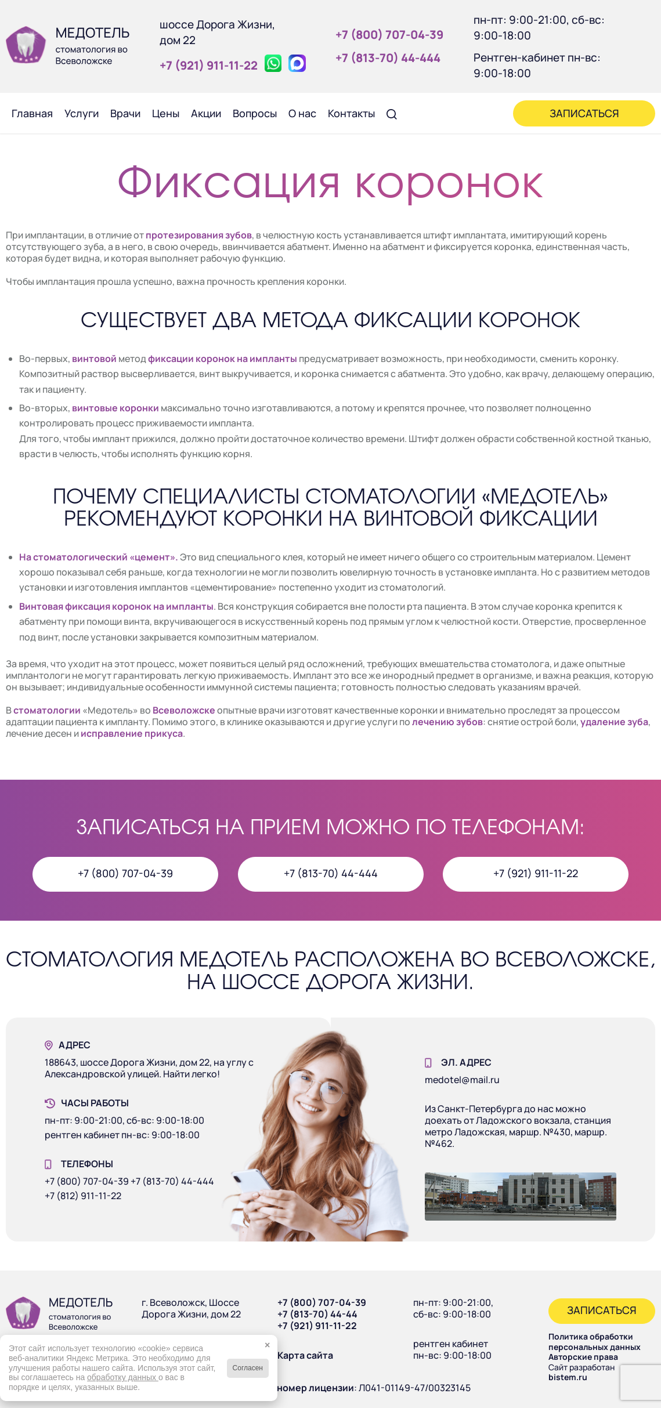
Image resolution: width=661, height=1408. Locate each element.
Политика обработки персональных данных (594, 1341)
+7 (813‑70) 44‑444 (387, 58)
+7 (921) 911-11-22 (317, 1325)
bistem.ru (567, 1376)
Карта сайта (305, 1355)
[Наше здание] (520, 1196)
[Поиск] (392, 113)
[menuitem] (32, 113)
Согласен (248, 1368)
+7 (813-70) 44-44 (317, 1314)
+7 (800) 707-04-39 (321, 1302)
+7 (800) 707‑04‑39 (389, 34)
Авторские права (583, 1356)
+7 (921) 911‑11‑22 (209, 65)
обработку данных (122, 1377)
